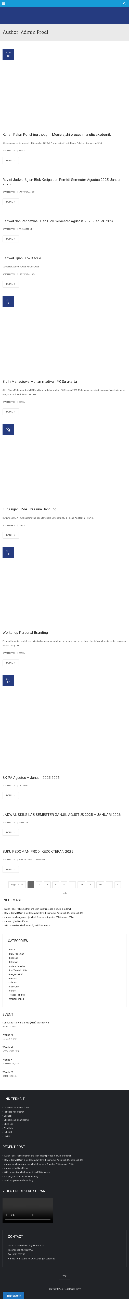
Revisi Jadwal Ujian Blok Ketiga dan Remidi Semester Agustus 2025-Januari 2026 (43, 913)
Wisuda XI (8, 1047)
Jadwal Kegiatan (17, 966)
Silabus (13, 982)
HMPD (7, 1136)
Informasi (23, 786)
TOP (65, 1276)
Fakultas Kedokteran (14, 1111)
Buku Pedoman (25, 860)
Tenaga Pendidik (26, 229)
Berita (22, 151)
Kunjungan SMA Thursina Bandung (29, 509)
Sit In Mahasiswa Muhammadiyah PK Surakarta (40, 382)
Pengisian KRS (16, 974)
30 (100, 884)
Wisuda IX (8, 1072)
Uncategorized (16, 999)
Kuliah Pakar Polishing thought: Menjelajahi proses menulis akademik (57, 135)
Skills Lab (23, 823)
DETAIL (10, 160)
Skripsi (12, 990)
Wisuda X (7, 1059)
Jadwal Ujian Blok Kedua (22, 258)
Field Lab (13, 958)
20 (91, 884)
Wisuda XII (8, 1035)
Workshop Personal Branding (25, 633)
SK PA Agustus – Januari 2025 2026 (31, 778)
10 (81, 884)
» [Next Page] (117, 884)
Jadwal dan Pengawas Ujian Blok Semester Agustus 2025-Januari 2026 (58, 221)
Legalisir (8, 1116)
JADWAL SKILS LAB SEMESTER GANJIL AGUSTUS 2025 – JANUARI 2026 (62, 815)
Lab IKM (8, 1132)
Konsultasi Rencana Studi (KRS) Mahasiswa (26, 1022)
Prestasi (13, 978)
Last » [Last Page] (64, 893)
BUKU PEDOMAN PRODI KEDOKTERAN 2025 (38, 851)
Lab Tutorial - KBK (27, 192)
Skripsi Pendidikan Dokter (16, 1120)
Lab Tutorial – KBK (18, 970)
